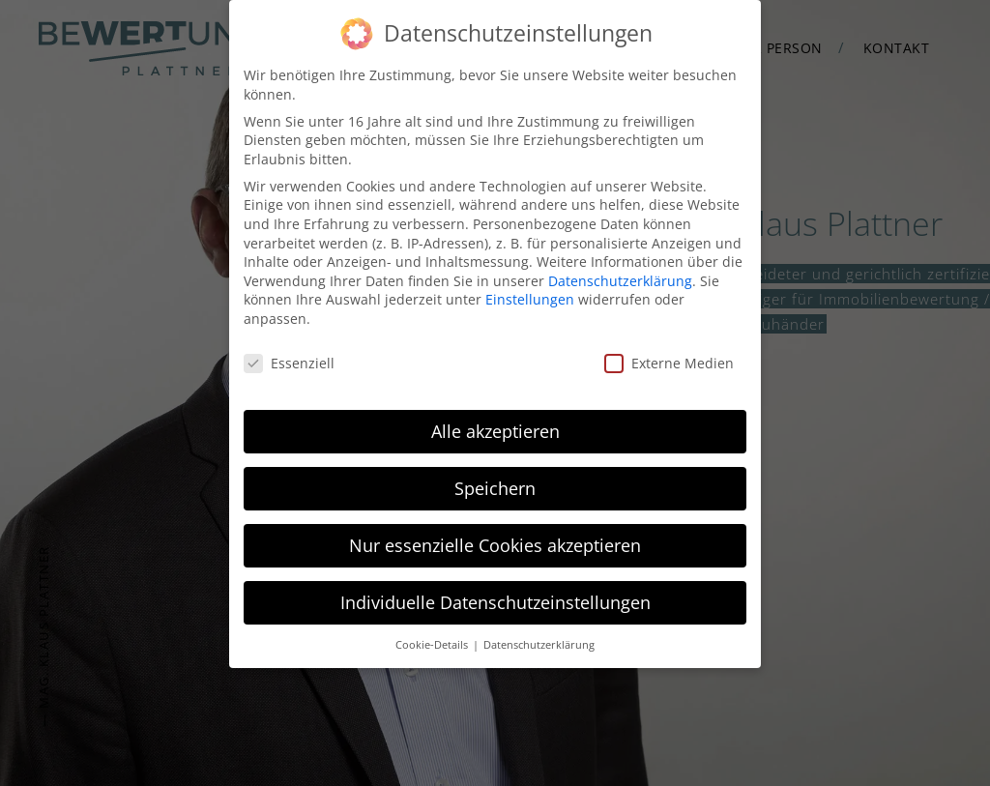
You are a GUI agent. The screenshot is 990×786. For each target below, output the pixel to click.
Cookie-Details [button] (433, 641)
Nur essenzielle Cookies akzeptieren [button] (495, 541)
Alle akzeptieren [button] (495, 427)
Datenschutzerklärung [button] (539, 641)
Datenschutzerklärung (620, 277)
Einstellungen (529, 296)
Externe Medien (669, 359)
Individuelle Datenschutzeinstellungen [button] (495, 598)
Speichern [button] (495, 484)
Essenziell (289, 359)
